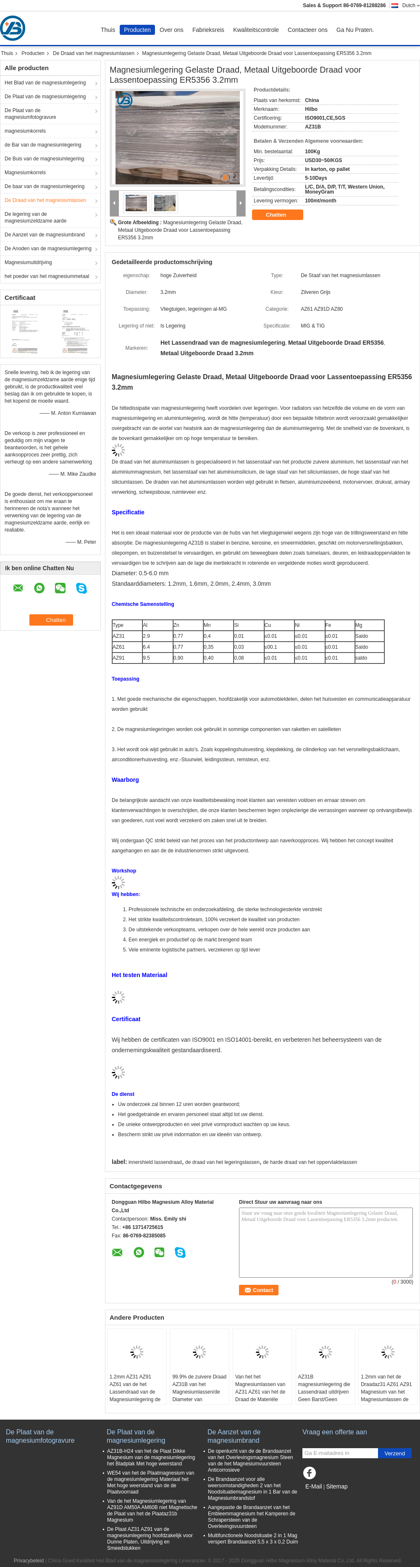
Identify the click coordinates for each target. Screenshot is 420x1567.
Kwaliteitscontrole (256, 29)
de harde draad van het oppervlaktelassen (310, 1162)
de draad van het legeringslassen (222, 1162)
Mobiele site (318, 1497)
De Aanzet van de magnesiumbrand (45, 235)
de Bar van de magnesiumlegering (43, 145)
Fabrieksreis (208, 29)
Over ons (172, 29)
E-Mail (313, 1486)
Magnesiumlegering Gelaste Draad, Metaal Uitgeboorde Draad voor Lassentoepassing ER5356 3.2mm (180, 230)
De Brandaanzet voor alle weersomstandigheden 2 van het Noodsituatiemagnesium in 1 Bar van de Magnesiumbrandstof (252, 1488)
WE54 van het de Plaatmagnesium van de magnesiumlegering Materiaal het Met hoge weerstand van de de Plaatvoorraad (150, 1482)
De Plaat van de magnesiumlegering (45, 97)
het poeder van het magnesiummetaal (47, 276)
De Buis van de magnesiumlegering (44, 159)
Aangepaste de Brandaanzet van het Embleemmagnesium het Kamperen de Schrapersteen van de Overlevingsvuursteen (251, 1516)
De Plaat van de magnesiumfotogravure (30, 113)
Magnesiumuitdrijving (28, 262)
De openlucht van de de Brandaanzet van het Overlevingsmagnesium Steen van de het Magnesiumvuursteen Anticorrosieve (250, 1460)
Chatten (282, 215)
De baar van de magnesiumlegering (44, 186)
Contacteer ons (308, 29)
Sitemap (336, 1486)
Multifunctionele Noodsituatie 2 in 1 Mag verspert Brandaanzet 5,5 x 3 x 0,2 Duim (253, 1539)
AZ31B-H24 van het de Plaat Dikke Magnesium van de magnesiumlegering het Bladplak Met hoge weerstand (151, 1457)
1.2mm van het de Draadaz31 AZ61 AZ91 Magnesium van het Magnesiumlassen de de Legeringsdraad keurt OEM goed (386, 1396)
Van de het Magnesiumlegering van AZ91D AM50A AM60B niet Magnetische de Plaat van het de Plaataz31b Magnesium (152, 1510)
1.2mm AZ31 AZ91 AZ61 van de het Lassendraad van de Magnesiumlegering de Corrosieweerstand (135, 1392)
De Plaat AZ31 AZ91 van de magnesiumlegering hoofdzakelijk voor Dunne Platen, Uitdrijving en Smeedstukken (150, 1538)
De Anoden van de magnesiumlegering (48, 249)
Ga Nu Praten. (355, 30)
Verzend (395, 1453)
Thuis (108, 29)
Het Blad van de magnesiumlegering (45, 83)
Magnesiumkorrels (25, 173)
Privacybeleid (29, 1561)
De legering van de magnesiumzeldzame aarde (35, 217)
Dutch (411, 5)
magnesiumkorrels (25, 131)
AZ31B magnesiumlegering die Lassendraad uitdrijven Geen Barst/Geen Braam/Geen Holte (324, 1392)
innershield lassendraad (155, 1162)
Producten (137, 29)
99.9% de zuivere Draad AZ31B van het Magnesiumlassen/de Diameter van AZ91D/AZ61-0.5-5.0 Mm (199, 1396)
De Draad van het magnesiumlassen (93, 53)
